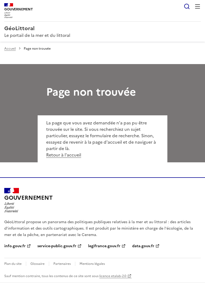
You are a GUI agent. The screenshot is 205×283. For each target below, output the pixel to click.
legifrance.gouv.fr (104, 246)
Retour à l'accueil (63, 155)
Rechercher (187, 6)
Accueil (10, 48)
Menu (197, 6)
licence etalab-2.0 (112, 276)
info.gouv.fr (15, 246)
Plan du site (13, 263)
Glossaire (37, 263)
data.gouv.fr (143, 246)
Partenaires (62, 263)
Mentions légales (92, 263)
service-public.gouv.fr (56, 246)
